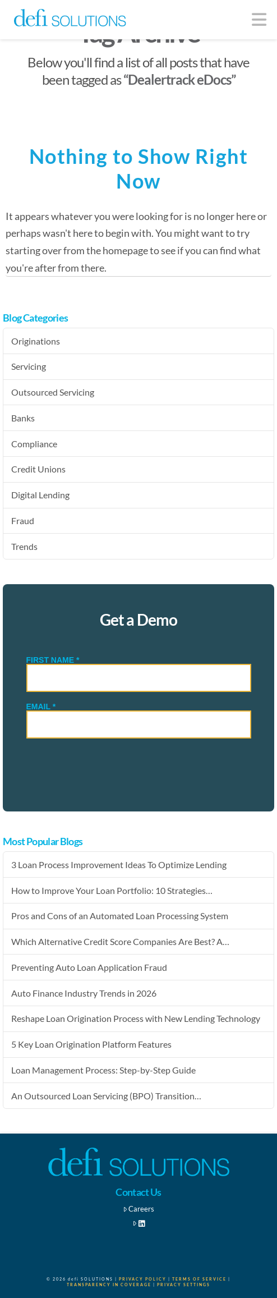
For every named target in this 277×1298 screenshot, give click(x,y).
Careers (139, 1208)
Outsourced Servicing (52, 392)
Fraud (22, 520)
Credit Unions (38, 469)
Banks (23, 417)
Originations (35, 341)
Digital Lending (40, 494)
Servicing (28, 366)
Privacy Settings (183, 1284)
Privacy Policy (143, 1279)
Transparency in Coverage (109, 1284)
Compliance (34, 443)
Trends (24, 546)
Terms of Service (199, 1279)
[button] (260, 19)
